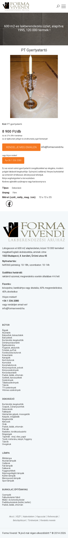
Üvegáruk (6, 444)
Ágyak (5, 330)
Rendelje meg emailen (21, 147)
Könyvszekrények (10, 370)
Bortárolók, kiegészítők (13, 340)
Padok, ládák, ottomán (12, 375)
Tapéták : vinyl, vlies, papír (14, 437)
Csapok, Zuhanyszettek (13, 407)
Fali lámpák (7, 466)
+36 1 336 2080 (13, 160)
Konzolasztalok (9, 372)
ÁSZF (18, 516)
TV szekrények (9, 387)
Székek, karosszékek (12, 377)
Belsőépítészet (19, 520)
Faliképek (6, 412)
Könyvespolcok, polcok (12, 367)
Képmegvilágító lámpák (13, 473)
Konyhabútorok (9, 365)
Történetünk (33, 520)
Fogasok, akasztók (11, 348)
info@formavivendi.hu (52, 147)
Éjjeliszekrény (8, 345)
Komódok (6, 363)
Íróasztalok (7, 355)
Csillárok (6, 463)
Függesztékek (8, 471)
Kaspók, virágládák (11, 417)
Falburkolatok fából (11, 497)
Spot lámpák (8, 481)
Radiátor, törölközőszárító (14, 432)
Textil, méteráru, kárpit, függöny (17, 439)
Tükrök (5, 385)
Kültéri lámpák (9, 476)
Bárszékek (7, 338)
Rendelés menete (47, 520)
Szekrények (7, 380)
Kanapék (6, 358)
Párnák (5, 429)
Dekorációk (7, 409)
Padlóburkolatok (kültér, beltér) (16, 502)
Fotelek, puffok (9, 350)
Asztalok (6, 333)
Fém (15, 192)
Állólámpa (7, 458)
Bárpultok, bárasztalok (12, 335)
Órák (4, 424)
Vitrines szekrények (11, 390)
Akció (11, 516)
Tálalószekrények (10, 382)
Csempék (6, 495)
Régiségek (7, 434)
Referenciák (52, 516)
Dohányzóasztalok (11, 343)
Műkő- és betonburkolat (13, 500)
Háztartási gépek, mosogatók (16, 414)
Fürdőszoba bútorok (11, 353)
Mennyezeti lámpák (11, 478)
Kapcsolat (41, 516)
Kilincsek (6, 422)
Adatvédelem (28, 516)
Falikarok (6, 468)
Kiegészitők (7, 419)
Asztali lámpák (9, 461)
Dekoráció (16, 188)
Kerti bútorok (8, 360)
